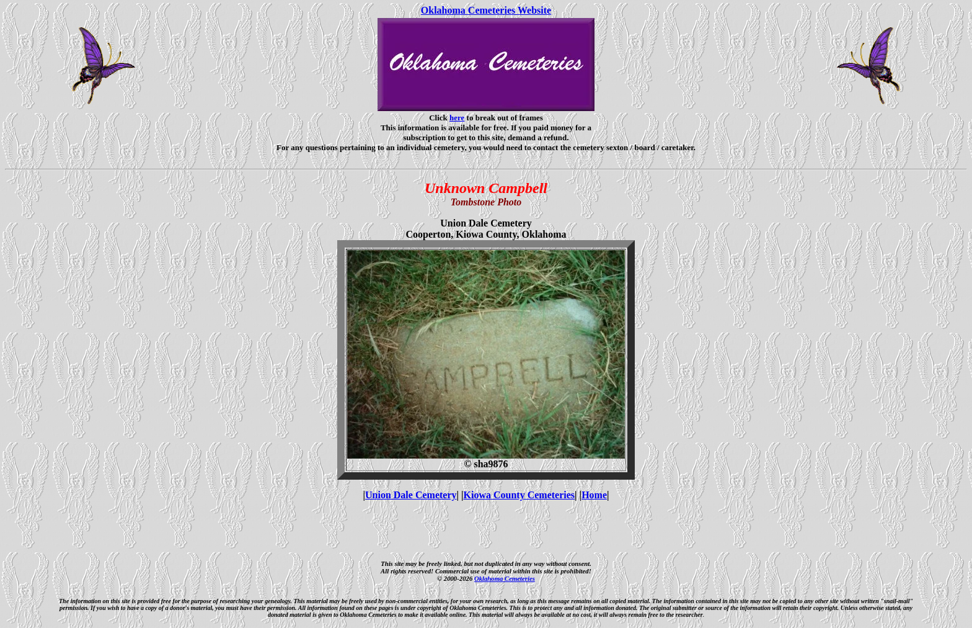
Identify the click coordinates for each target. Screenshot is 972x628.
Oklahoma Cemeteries (504, 578)
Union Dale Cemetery (411, 495)
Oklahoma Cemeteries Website (486, 10)
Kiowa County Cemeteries (519, 495)
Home (594, 495)
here (456, 117)
